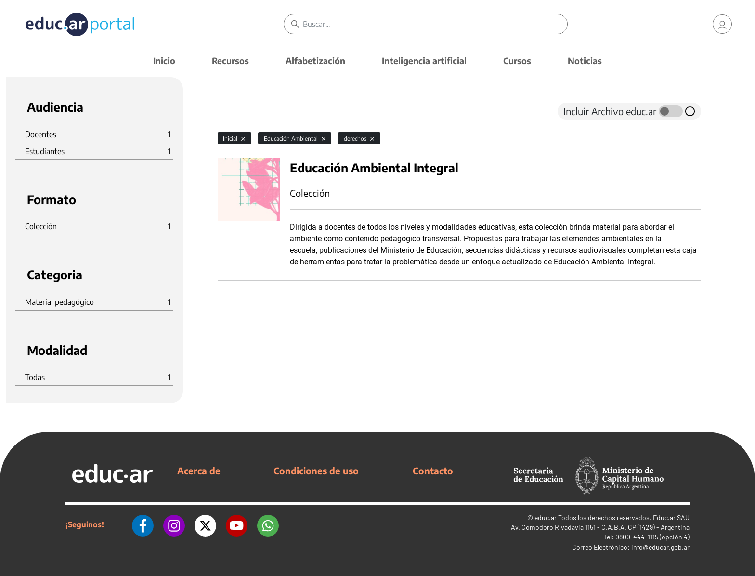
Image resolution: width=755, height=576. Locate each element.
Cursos (517, 60)
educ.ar (545, 517)
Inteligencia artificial (424, 60)
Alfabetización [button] (315, 60)
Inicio (164, 60)
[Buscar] (435, 24)
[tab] (237, 111)
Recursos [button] (230, 60)
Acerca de (199, 470)
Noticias (585, 60)
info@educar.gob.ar (660, 547)
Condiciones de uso (316, 470)
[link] (722, 24)
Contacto (433, 470)
